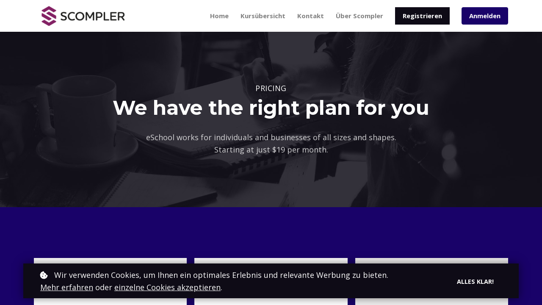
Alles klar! (475, 281)
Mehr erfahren (66, 287)
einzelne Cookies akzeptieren (167, 287)
